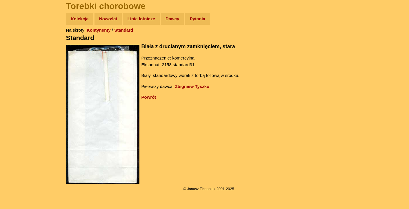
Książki (17, 75)
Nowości (108, 18)
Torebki (17, 119)
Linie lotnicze (141, 18)
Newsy (17, 63)
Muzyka (17, 86)
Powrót (148, 97)
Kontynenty (99, 30)
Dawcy (172, 18)
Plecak (17, 97)
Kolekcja (80, 18)
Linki (15, 108)
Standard (123, 30)
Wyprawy (19, 41)
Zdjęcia (17, 52)
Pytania (197, 18)
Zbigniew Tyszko (192, 86)
